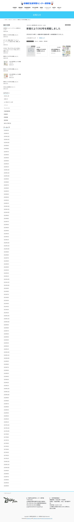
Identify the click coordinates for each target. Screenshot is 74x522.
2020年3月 (6, 343)
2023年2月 (6, 236)
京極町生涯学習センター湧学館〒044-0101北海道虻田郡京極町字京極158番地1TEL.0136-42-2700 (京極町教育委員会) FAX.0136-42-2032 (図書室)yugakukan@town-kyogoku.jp (37, 502)
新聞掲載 (6, 117)
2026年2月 (6, 130)
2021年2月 (6, 309)
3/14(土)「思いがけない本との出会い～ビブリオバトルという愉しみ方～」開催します (12, 49)
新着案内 (41, 41)
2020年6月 (6, 334)
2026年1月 (6, 133)
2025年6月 (6, 154)
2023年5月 (6, 227)
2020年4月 (6, 340)
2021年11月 (6, 282)
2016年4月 (6, 485)
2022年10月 (6, 249)
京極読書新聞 (7, 111)
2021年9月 (6, 288)
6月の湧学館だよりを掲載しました (55, 50)
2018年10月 (6, 394)
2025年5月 (6, 157)
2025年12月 (6, 136)
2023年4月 (6, 230)
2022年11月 (6, 245)
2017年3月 (6, 452)
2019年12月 (6, 352)
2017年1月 (6, 458)
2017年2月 (6, 455)
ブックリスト (7, 108)
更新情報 (45, 41)
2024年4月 (6, 194)
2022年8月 (6, 255)
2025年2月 (6, 163)
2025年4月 (6, 160)
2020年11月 (6, 318)
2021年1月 (6, 312)
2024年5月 (6, 191)
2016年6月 (6, 479)
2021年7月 (6, 294)
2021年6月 (6, 297)
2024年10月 (6, 176)
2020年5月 (6, 337)
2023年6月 (6, 224)
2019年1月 (6, 385)
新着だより (42, 38)
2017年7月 (6, 440)
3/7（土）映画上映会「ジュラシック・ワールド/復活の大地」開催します (11, 41)
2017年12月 (6, 425)
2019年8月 (6, 364)
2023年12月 (6, 206)
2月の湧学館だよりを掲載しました (15, 62)
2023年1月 (6, 239)
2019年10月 (6, 358)
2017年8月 (6, 437)
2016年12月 (6, 461)
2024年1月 (6, 203)
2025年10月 (6, 142)
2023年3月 (6, 233)
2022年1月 (6, 276)
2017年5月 (6, 446)
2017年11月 (6, 428)
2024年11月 (6, 173)
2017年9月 (6, 434)
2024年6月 (6, 188)
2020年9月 (6, 324)
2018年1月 (6, 422)
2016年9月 (6, 470)
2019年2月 (6, 382)
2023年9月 (6, 215)
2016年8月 (6, 473)
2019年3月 (6, 379)
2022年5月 (6, 264)
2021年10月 (6, 285)
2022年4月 (6, 267)
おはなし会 (6, 96)
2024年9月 (6, 179)
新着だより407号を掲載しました (10, 56)
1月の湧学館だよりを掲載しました (15, 75)
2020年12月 (6, 315)
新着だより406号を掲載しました (10, 69)
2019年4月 (6, 376)
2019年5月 (6, 373)
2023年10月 (6, 212)
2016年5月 (6, 482)
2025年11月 (6, 139)
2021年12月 (6, 279)
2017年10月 (6, 431)
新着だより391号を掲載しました (41, 50)
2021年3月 (6, 306)
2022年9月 (6, 252)
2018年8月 (6, 400)
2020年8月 (6, 328)
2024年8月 (6, 182)
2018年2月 (6, 419)
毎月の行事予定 (7, 123)
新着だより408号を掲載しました (10, 35)
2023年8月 (6, 218)
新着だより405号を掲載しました (10, 81)
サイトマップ (7, 493)
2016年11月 (6, 464)
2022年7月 (6, 258)
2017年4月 (6, 449)
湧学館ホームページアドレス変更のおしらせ (12, 28)
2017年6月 (6, 443)
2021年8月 (6, 291)
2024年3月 (6, 197)
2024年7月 (6, 185)
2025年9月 (6, 145)
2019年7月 (6, 367)
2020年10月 (6, 321)
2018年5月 (6, 410)
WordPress (29, 518)
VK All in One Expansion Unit (46, 518)
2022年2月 (6, 273)
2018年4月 (6, 413)
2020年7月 (6, 331)
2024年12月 (6, 170)
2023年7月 (6, 221)
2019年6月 (6, 370)
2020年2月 (6, 346)
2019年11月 (6, 355)
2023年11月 (6, 209)
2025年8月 (6, 148)
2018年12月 (6, 388)
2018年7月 (6, 403)
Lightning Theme (36, 518)
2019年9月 (6, 361)
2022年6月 (6, 261)
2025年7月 (6, 151)
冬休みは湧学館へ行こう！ (9, 87)
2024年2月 (6, 200)
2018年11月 (6, 391)
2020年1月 (6, 349)
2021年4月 (6, 303)
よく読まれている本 (8, 102)
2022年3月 (6, 270)
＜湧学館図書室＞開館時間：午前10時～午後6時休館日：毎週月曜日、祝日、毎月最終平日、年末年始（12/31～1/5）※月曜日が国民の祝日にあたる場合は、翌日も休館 (60, 503)
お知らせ (68, 25)
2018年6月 (6, 406)
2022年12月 (6, 242)
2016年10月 (6, 467)
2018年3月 (6, 416)
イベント (6, 105)
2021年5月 (6, 300)
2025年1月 (6, 167)
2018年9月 (6, 397)
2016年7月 (6, 476)
